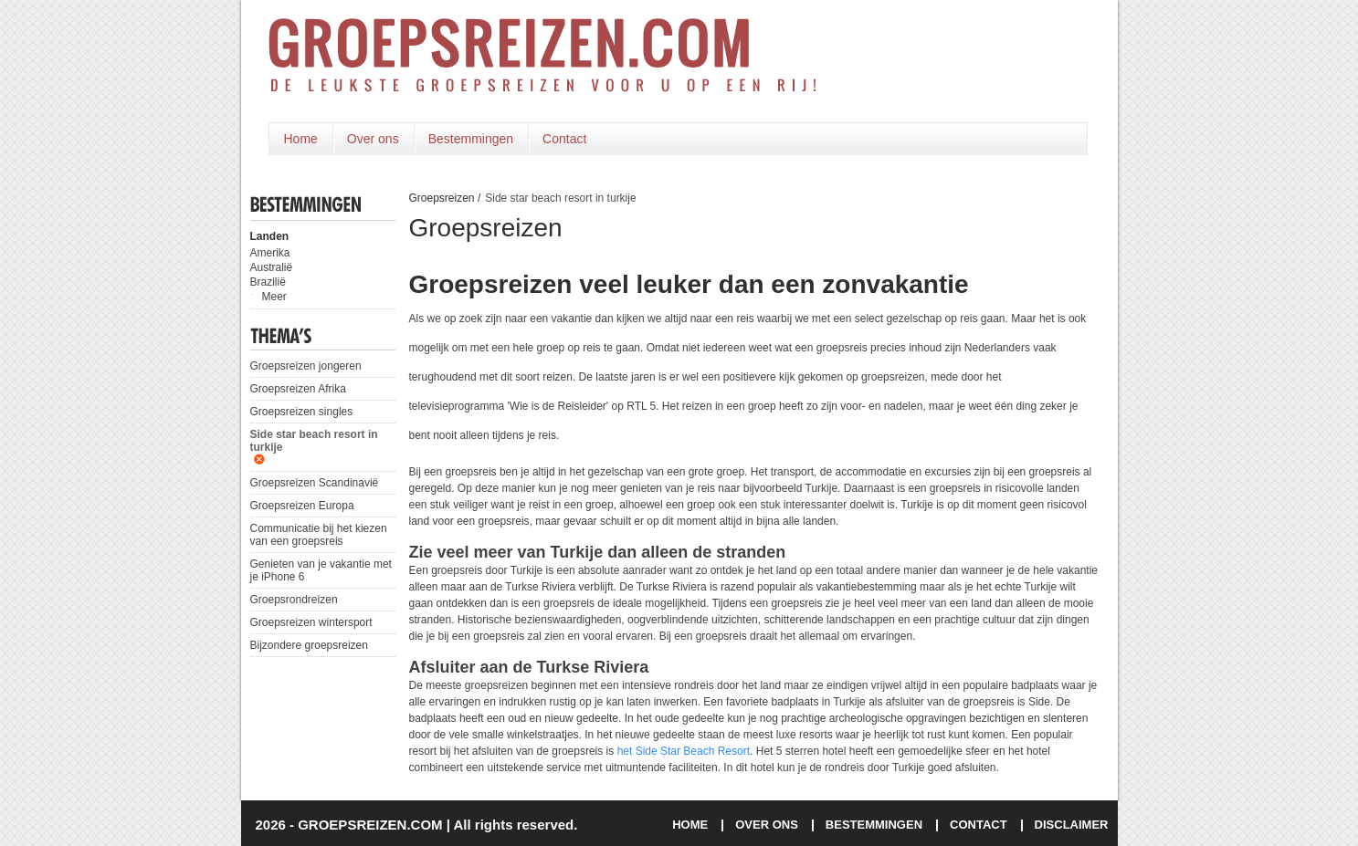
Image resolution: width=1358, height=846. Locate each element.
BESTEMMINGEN (874, 824)
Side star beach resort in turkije (314, 441)
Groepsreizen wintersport (311, 622)
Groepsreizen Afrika (298, 388)
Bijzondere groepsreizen (309, 645)
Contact (564, 138)
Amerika (270, 252)
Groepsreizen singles (301, 411)
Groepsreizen (442, 198)
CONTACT (978, 824)
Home (301, 138)
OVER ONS (766, 824)
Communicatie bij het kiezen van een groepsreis (318, 535)
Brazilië (268, 282)
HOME (690, 824)
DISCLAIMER (1072, 824)
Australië (271, 267)
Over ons (373, 138)
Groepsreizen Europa (302, 505)
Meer (274, 296)
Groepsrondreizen (294, 599)
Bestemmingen (470, 138)
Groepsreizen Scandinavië (314, 482)
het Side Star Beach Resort (683, 751)
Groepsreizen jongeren (306, 366)
